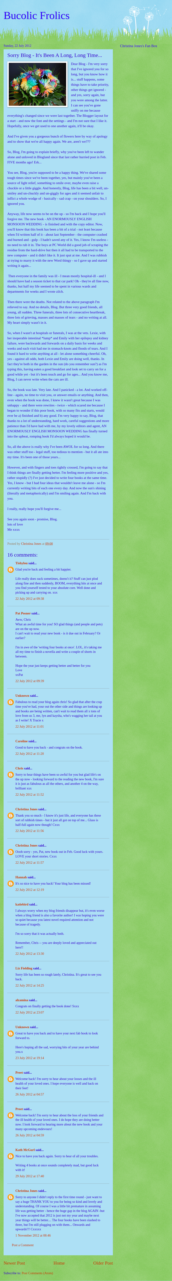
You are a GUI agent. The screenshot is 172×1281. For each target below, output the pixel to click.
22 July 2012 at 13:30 (29, 953)
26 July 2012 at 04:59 (29, 1135)
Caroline (21, 741)
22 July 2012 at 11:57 (29, 862)
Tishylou (21, 563)
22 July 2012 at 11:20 (29, 753)
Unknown (22, 695)
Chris (19, 768)
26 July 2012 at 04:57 (29, 1094)
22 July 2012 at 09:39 (29, 681)
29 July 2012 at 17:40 (29, 1176)
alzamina (21, 1000)
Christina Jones (26, 809)
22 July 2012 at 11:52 (29, 794)
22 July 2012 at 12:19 (29, 890)
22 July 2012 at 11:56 (29, 831)
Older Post (103, 1263)
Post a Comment (23, 1245)
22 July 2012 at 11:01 (29, 726)
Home (59, 1263)
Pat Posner (23, 613)
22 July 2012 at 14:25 (29, 985)
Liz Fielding (23, 968)
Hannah (21, 877)
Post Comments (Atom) (37, 1273)
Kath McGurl (25, 1150)
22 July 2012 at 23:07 (29, 1012)
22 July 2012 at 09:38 (29, 599)
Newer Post (14, 1263)
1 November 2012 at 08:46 (33, 1235)
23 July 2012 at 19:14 (29, 1058)
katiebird (21, 904)
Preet (19, 1072)
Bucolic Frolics (37, 15)
